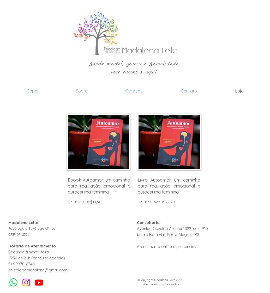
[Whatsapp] (13, 282)
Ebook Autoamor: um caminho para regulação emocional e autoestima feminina (99, 186)
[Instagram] (26, 282)
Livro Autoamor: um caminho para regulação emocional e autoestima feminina (169, 186)
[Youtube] (39, 282)
